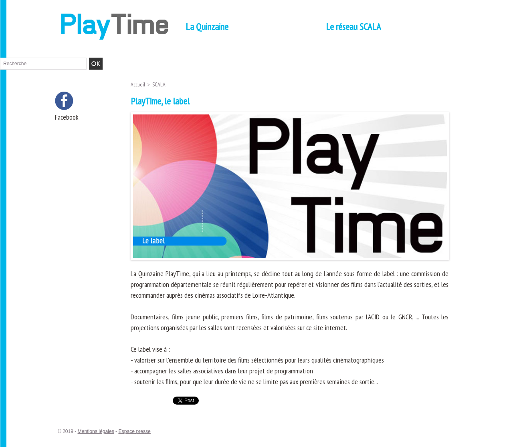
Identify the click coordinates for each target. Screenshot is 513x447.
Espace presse (133, 431)
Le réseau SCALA (353, 26)
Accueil (138, 84)
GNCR (405, 316)
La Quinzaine (207, 26)
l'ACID (372, 316)
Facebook (67, 117)
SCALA (159, 84)
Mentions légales (96, 431)
